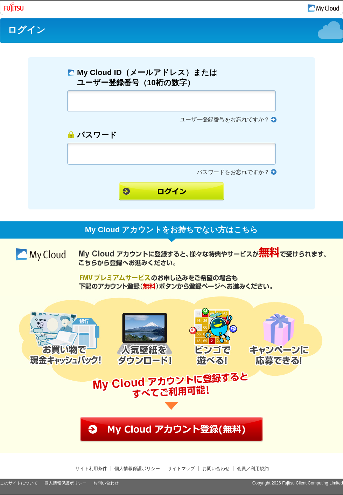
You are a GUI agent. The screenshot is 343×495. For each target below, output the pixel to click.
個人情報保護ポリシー (137, 468)
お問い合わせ (216, 468)
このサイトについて (19, 483)
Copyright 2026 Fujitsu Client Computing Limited (297, 483)
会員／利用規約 (253, 468)
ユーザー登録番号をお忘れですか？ (225, 119)
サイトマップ (181, 468)
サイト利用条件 (91, 468)
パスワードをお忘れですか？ (233, 172)
